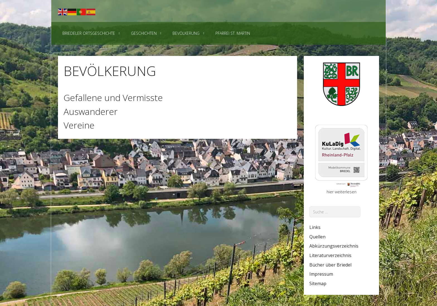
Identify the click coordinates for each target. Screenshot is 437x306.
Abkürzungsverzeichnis (333, 246)
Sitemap (317, 283)
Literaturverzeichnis (330, 255)
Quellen (317, 237)
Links (315, 227)
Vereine (79, 125)
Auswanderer (91, 111)
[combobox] (334, 211)
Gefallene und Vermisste (113, 97)
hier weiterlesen (341, 191)
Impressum (321, 274)
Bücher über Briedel (330, 265)
